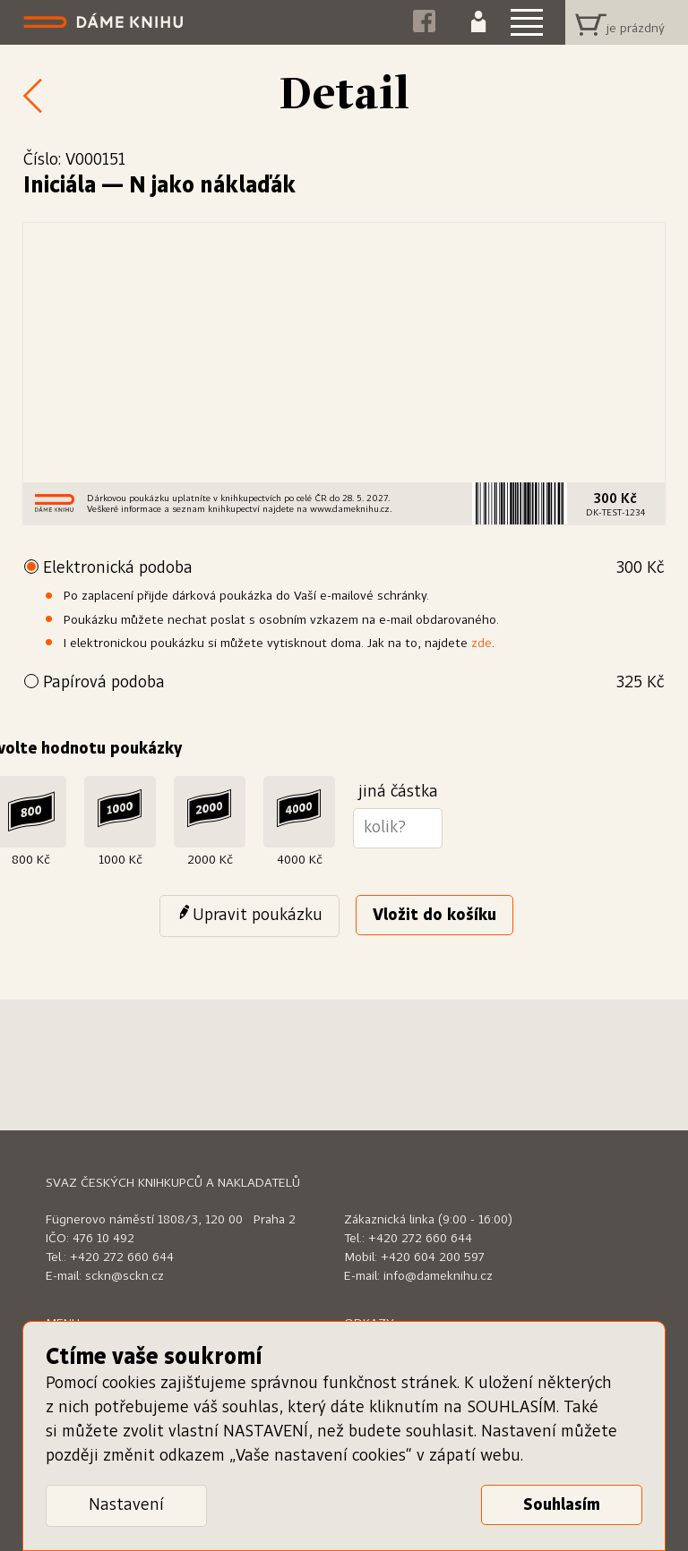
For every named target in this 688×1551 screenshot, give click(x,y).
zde (481, 643)
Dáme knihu (105, 22)
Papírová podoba (353, 683)
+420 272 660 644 (122, 1257)
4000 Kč (299, 860)
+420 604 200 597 (433, 1257)
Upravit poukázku (257, 916)
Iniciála (59, 186)
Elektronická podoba (353, 569)
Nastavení (126, 1505)
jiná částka (398, 792)
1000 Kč (120, 860)
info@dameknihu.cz (438, 1276)
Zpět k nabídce (27, 95)
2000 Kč (210, 860)
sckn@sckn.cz (124, 1276)
